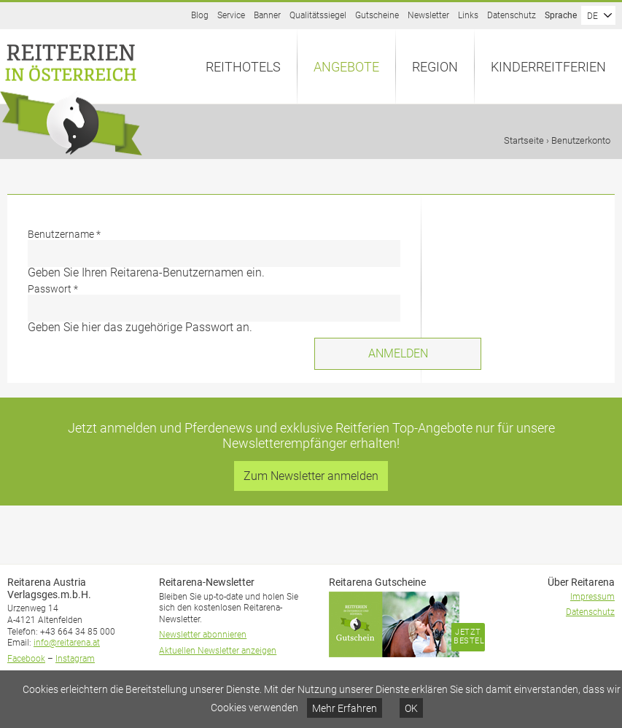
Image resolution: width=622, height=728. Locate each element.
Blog (200, 15)
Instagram (75, 659)
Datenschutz (511, 15)
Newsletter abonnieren (202, 635)
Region (435, 66)
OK (411, 708)
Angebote (346, 66)
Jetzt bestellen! (469, 636)
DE (592, 16)
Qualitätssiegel (317, 15)
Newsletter (428, 15)
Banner (267, 15)
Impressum (592, 597)
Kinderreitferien (548, 66)
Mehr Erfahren (344, 708)
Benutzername (64, 234)
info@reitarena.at (67, 643)
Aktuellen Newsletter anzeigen (217, 651)
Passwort (53, 289)
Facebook (26, 659)
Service (231, 15)
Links (468, 15)
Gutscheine (377, 15)
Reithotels (243, 66)
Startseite (524, 140)
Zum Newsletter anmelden (311, 476)
